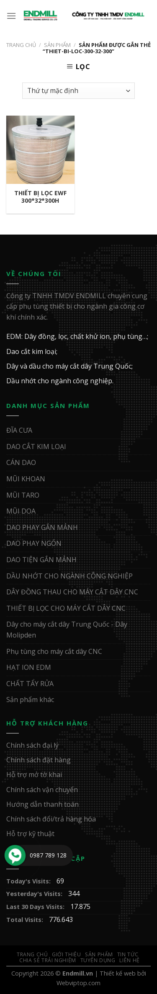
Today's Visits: (29, 881)
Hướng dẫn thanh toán (42, 804)
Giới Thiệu (66, 954)
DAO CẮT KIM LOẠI (36, 446)
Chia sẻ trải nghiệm (47, 960)
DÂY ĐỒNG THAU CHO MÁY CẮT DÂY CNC (72, 591)
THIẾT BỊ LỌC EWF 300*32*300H (40, 196)
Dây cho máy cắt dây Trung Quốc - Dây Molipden (66, 630)
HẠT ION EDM (28, 667)
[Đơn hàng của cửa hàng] (78, 91)
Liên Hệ (129, 960)
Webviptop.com (78, 983)
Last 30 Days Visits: (36, 907)
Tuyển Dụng (98, 960)
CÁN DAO (21, 462)
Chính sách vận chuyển (42, 789)
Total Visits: (25, 920)
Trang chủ (21, 45)
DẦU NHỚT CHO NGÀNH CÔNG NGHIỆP (69, 576)
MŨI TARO (22, 495)
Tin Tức (127, 954)
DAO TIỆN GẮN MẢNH (41, 559)
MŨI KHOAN (25, 478)
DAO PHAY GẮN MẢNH (42, 527)
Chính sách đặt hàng (38, 759)
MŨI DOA (21, 511)
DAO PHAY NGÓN (34, 543)
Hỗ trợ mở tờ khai (34, 774)
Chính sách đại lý (32, 745)
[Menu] (11, 15)
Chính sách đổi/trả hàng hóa (51, 819)
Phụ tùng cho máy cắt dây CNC (54, 651)
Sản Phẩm (57, 45)
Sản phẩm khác (30, 699)
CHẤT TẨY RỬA (30, 683)
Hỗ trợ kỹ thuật (30, 833)
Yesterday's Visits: (35, 894)
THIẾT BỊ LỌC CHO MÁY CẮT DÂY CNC (66, 608)
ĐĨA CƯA (19, 430)
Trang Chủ (32, 954)
